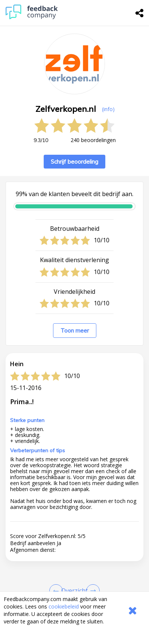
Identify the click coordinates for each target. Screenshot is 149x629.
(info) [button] (108, 109)
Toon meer (74, 330)
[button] (74, 579)
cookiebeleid (64, 606)
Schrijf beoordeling (74, 161)
